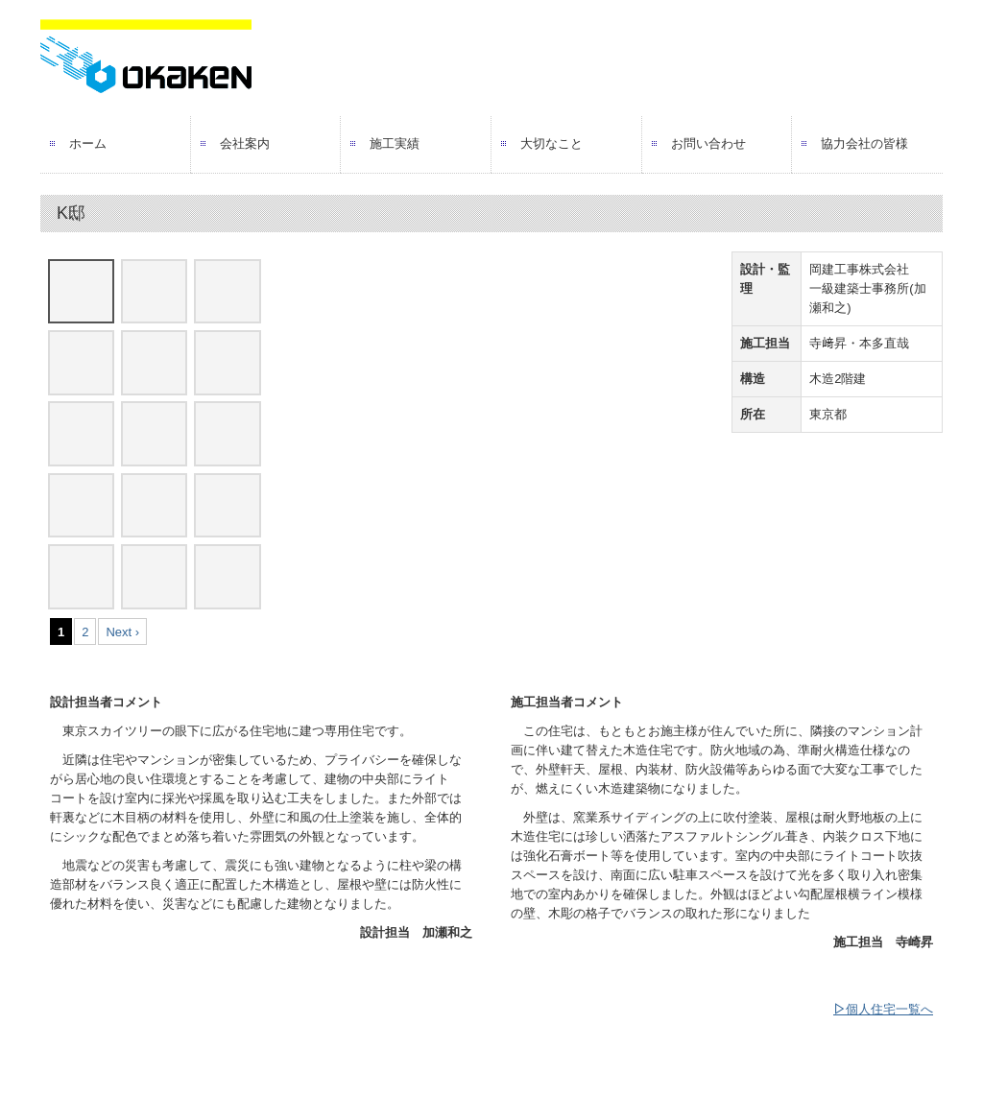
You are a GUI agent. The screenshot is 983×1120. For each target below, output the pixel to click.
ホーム (88, 143)
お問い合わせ (708, 143)
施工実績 (395, 143)
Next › (122, 632)
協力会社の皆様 (864, 143)
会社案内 (245, 143)
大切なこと (551, 143)
